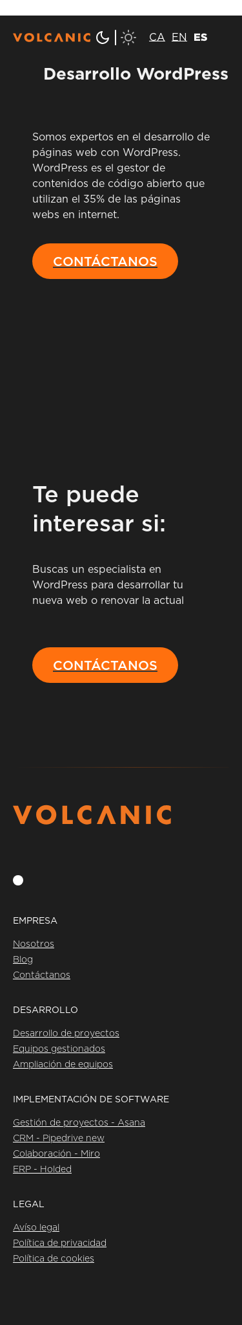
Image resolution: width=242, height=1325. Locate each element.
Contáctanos (41, 975)
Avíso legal (36, 1227)
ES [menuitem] (200, 37)
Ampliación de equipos (63, 1064)
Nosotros (33, 944)
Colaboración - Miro (56, 1154)
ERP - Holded (42, 1169)
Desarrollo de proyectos (66, 1033)
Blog (23, 959)
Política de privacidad (59, 1243)
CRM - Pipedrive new (59, 1138)
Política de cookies (53, 1259)
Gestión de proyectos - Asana (79, 1123)
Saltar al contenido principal (70, 8)
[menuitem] (157, 37)
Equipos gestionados (59, 1049)
